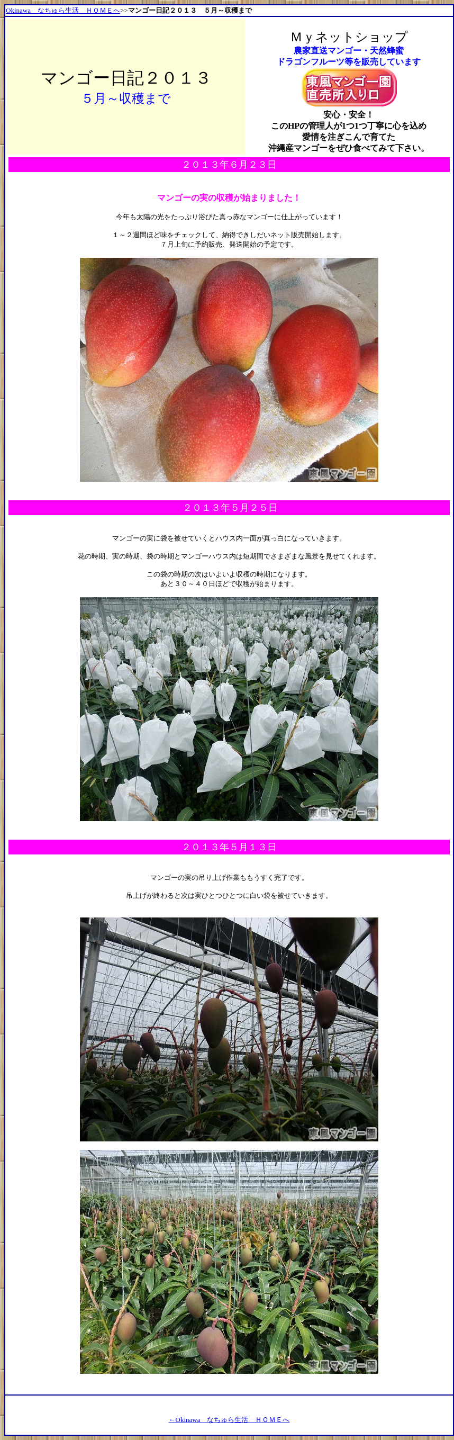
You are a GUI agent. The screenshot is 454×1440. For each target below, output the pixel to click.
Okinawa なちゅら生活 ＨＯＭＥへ (63, 10)
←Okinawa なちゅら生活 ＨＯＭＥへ (229, 1420)
